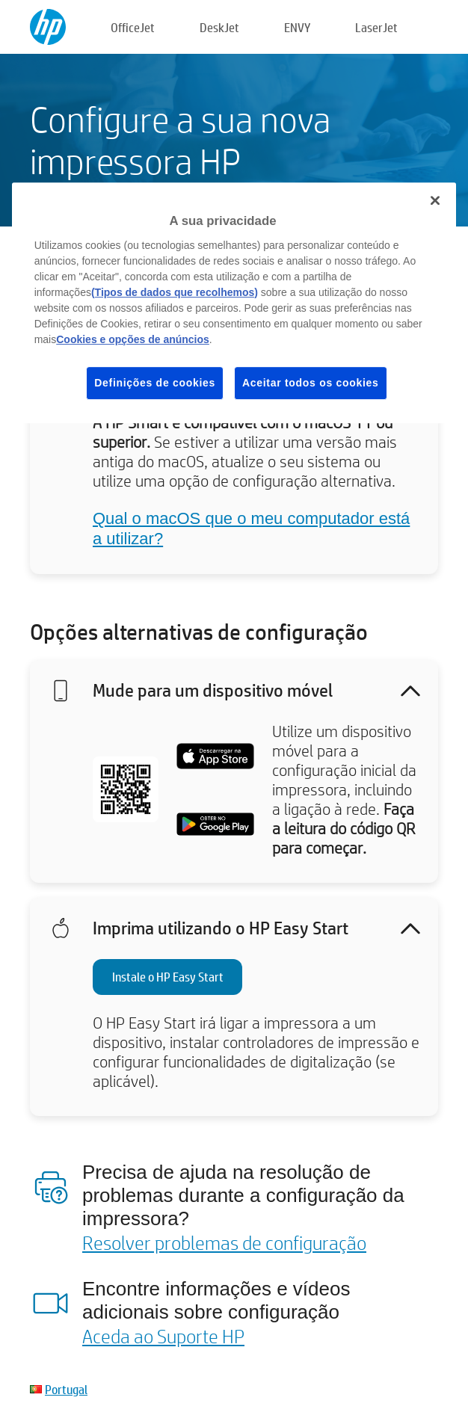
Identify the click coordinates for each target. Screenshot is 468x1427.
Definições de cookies (154, 383)
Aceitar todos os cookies (310, 383)
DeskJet (219, 27)
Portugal (66, 1389)
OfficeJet (133, 27)
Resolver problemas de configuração (224, 1242)
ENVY (297, 27)
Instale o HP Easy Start (168, 976)
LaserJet (376, 27)
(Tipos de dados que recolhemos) (174, 292)
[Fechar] (435, 200)
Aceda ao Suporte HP (163, 1336)
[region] (234, 302)
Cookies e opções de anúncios (132, 339)
